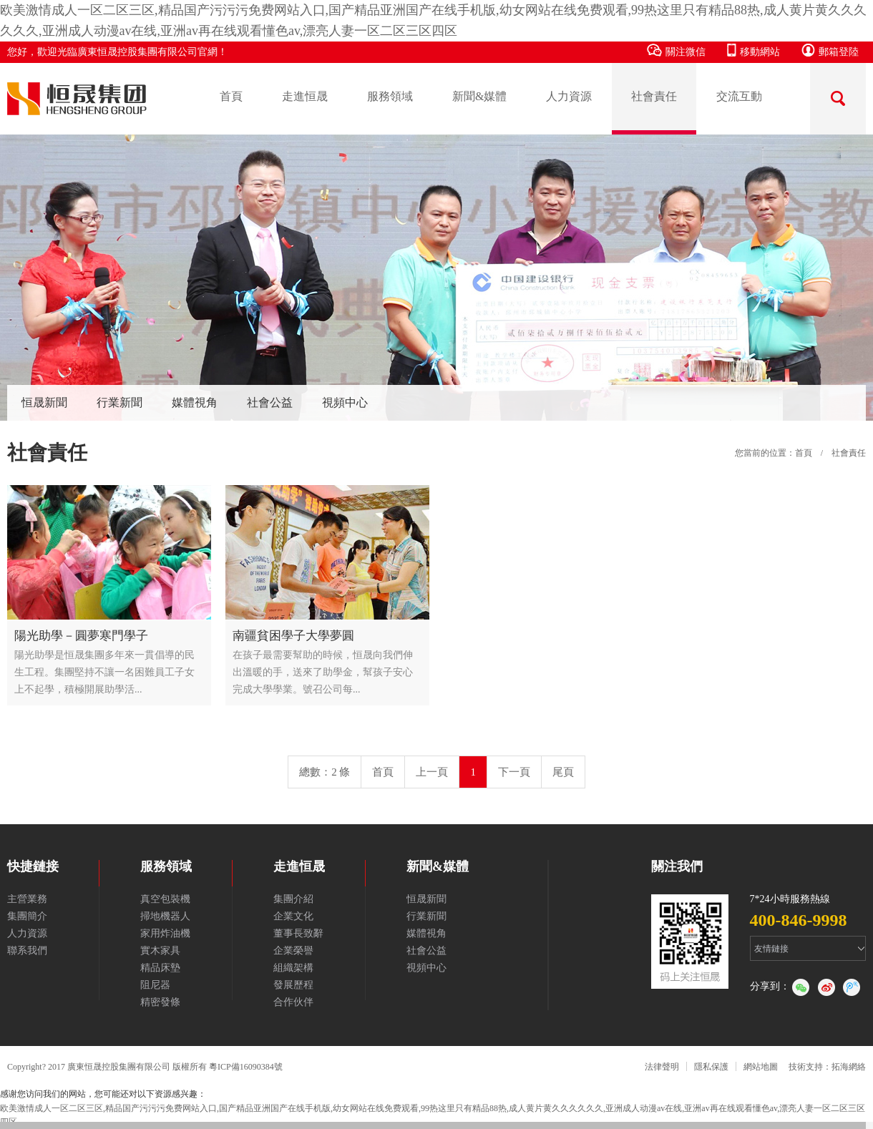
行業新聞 (119, 402)
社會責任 (654, 96)
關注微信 (676, 50)
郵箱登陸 (830, 50)
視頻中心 (345, 402)
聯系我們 (27, 950)
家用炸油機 (165, 933)
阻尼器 (155, 984)
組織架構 (293, 967)
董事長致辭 (298, 933)
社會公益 (270, 402)
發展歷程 (293, 984)
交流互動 (739, 96)
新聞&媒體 (479, 96)
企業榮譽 (293, 950)
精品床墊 (160, 967)
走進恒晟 (305, 96)
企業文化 (293, 916)
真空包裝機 (165, 899)
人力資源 (569, 96)
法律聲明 (662, 1067)
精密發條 (160, 1002)
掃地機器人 (165, 916)
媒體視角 (195, 402)
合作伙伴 (293, 1002)
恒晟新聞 (44, 402)
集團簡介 (27, 916)
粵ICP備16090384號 (246, 1067)
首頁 (231, 96)
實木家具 (160, 950)
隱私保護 (711, 1067)
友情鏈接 (771, 949)
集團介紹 (293, 899)
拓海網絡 (848, 1067)
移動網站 (753, 50)
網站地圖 (760, 1067)
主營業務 (27, 899)
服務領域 (390, 96)
